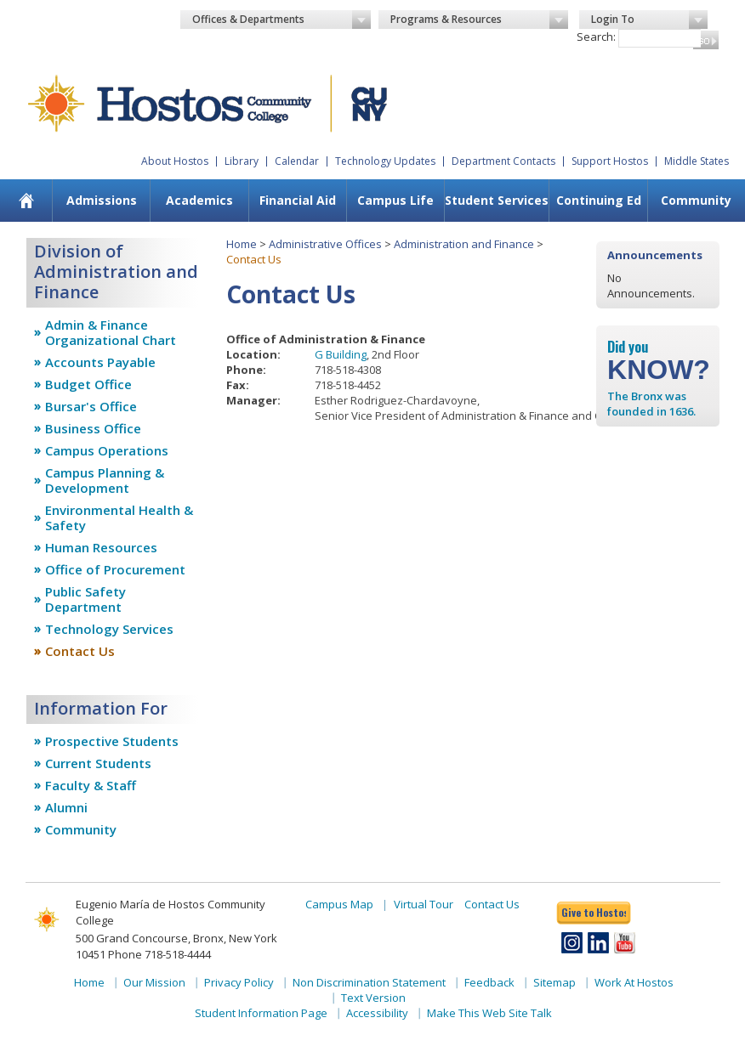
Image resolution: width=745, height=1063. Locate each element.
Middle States (696, 161)
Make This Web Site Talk (489, 1013)
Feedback (489, 982)
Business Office (93, 428)
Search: (596, 36)
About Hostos (174, 161)
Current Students (98, 763)
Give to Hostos (593, 912)
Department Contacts (503, 161)
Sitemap (554, 982)
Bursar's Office (91, 406)
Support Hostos (610, 161)
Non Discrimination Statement (369, 982)
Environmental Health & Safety (119, 517)
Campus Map (339, 904)
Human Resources (101, 547)
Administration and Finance (464, 244)
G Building (341, 354)
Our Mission (154, 982)
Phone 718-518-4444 (159, 954)
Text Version (373, 997)
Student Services (497, 200)
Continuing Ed (598, 200)
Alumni (66, 807)
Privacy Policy (239, 982)
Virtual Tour (423, 904)
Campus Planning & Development (104, 480)
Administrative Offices (325, 244)
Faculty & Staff (90, 785)
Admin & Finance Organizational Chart (110, 332)
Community (81, 829)
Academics (199, 200)
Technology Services (109, 628)
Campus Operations (106, 450)
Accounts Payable (100, 362)
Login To (649, 19)
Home (241, 244)
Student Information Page (261, 1013)
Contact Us (80, 651)
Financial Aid (297, 200)
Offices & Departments (281, 19)
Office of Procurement (115, 569)
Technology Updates (385, 161)
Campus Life (395, 200)
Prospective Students (112, 741)
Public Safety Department (85, 599)
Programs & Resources (479, 19)
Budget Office (88, 384)
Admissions (101, 200)
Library (242, 161)
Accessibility (377, 1013)
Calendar (297, 161)
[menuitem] (26, 200)
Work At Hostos (634, 982)
